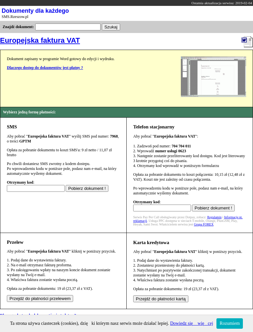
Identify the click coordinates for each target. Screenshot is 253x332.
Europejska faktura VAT (40, 40)
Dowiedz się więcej (191, 323)
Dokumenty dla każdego (35, 11)
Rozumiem (230, 323)
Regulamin (214, 217)
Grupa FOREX (203, 224)
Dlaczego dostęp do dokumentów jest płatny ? (45, 67)
